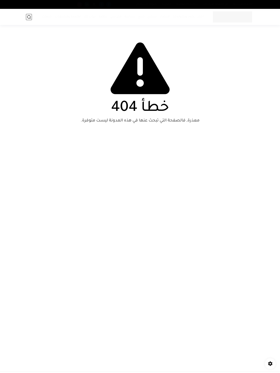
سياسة (129, 17)
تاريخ (141, 17)
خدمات (47, 17)
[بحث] (29, 17)
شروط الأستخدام (147, 4)
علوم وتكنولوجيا (184, 17)
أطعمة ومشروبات (68, 17)
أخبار (201, 17)
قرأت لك (90, 17)
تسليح (152, 17)
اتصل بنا (166, 4)
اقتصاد (165, 17)
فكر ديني (115, 17)
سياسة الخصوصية (187, 4)
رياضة (103, 17)
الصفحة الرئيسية (243, 4)
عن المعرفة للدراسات (215, 4)
